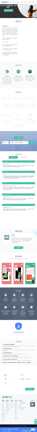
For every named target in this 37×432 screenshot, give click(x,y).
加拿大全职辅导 (16, 403)
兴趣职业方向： (22, 380)
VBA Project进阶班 (3, 407)
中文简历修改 (12, 408)
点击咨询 (18, 247)
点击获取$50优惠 (8, 10)
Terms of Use (16, 414)
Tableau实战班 (3, 417)
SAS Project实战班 (3, 420)
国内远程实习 (12, 405)
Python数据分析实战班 (3, 411)
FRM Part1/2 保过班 (7, 412)
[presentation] (15, 389)
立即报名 (31, 142)
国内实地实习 (12, 403)
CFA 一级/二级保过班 (7, 409)
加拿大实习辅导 (16, 405)
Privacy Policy (16, 417)
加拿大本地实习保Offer (16, 408)
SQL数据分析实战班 (3, 414)
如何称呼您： (5, 376)
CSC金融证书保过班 (7, 406)
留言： (6, 383)
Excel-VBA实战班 (3, 404)
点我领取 (29, 389)
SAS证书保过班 (7, 404)
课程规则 (16, 418)
